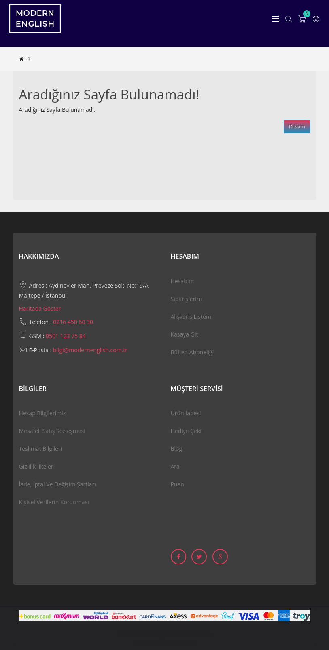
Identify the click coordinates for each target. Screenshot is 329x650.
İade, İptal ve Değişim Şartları (57, 484)
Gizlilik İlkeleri (37, 466)
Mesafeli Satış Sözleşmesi (52, 431)
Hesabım (182, 281)
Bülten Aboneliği (192, 352)
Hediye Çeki (186, 431)
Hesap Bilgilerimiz (42, 413)
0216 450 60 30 (73, 322)
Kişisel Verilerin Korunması (54, 502)
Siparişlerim (186, 299)
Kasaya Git (184, 334)
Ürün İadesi (186, 413)
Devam (297, 126)
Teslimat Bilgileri (40, 448)
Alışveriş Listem (191, 316)
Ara (175, 466)
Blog (177, 448)
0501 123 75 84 (66, 336)
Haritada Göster (40, 308)
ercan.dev (183, 642)
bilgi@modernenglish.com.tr (90, 350)
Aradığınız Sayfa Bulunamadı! (72, 59)
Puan (177, 484)
